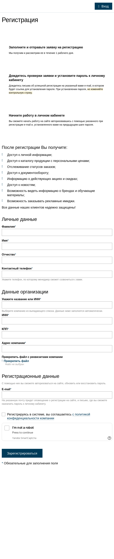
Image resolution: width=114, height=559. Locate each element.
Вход (105, 6)
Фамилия (9, 226)
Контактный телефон (17, 268)
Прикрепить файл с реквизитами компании (32, 356)
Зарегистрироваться (22, 453)
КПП (5, 329)
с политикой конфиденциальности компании (48, 416)
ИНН (5, 315)
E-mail (6, 389)
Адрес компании (14, 342)
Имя (5, 240)
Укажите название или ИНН (21, 299)
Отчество (9, 254)
